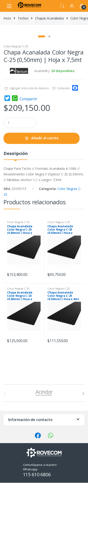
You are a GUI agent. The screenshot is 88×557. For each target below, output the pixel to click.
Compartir (28, 173)
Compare (63, 162)
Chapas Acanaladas (49, 18)
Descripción (15, 227)
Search (62, 5)
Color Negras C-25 (16, 121)
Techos (23, 18)
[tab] (15, 229)
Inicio (7, 18)
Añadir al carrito (45, 212)
